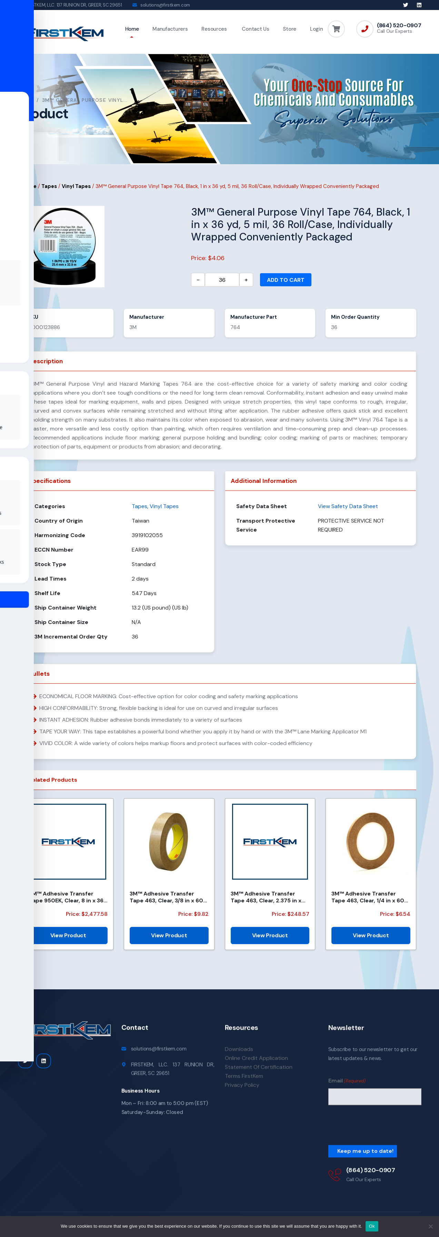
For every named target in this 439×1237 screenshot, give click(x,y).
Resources (214, 29)
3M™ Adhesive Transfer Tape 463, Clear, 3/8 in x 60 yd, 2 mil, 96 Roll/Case (166, 898)
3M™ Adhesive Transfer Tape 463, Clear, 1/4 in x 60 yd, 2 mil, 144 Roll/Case (367, 898)
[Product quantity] (222, 281)
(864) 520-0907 (399, 25)
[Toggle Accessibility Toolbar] (16, 602)
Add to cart (286, 281)
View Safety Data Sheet (348, 508)
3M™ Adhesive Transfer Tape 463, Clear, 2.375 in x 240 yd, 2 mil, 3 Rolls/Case (266, 898)
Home (132, 29)
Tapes (49, 188)
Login (316, 29)
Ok (372, 1226)
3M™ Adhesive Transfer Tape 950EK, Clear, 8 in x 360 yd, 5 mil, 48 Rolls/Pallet (68, 898)
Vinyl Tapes (76, 188)
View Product (68, 937)
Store (289, 29)
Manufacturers (170, 29)
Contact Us (255, 29)
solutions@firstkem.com (165, 5)
